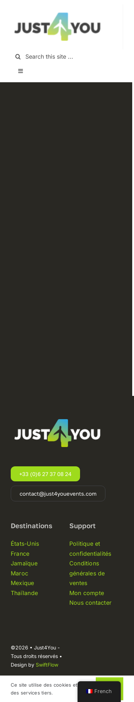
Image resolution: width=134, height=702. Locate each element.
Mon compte (86, 593)
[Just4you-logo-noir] (59, 7)
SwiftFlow (47, 665)
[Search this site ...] (67, 56)
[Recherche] (18, 56)
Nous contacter (90, 602)
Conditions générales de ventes (87, 573)
